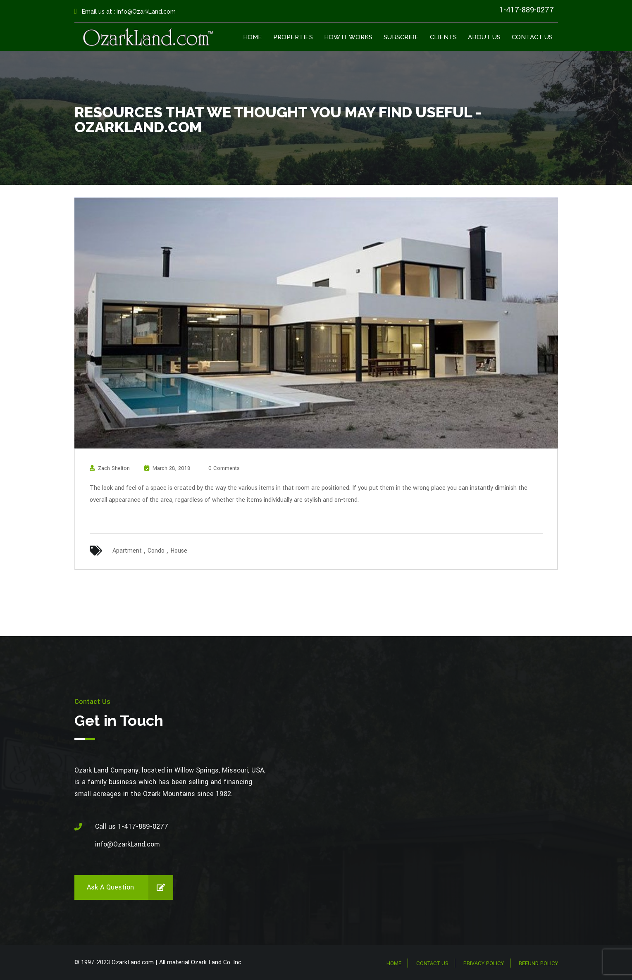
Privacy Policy (483, 963)
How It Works (348, 37)
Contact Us (532, 37)
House (178, 550)
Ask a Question (130, 887)
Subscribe (401, 37)
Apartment (127, 550)
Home (252, 37)
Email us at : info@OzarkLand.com (125, 11)
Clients (443, 37)
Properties (293, 37)
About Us (484, 37)
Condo (156, 550)
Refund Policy (538, 963)
